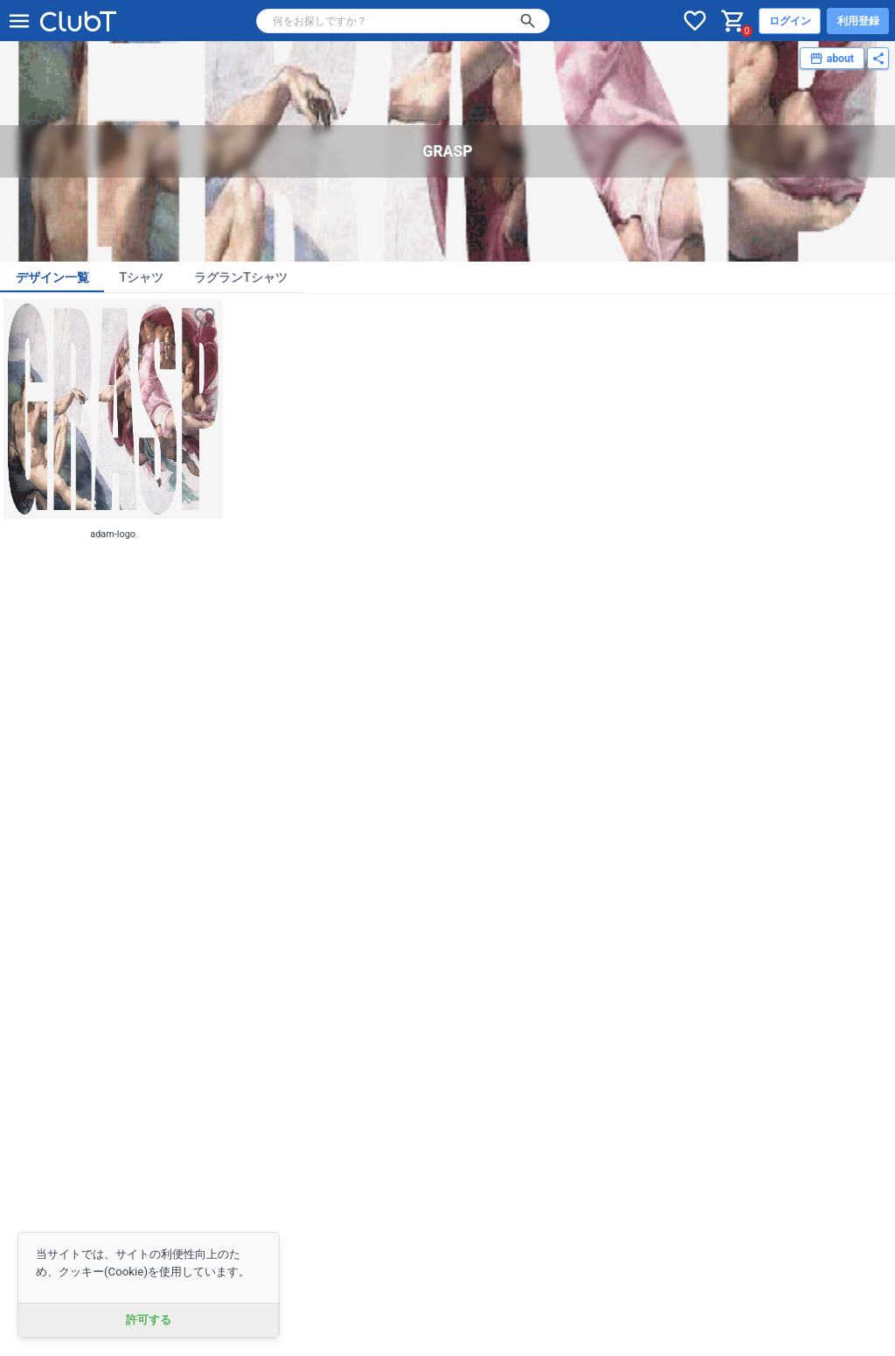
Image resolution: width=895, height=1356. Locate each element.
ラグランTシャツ (241, 277)
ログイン (790, 21)
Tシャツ (142, 277)
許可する (148, 1319)
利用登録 (858, 21)
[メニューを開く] (19, 21)
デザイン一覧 (52, 277)
